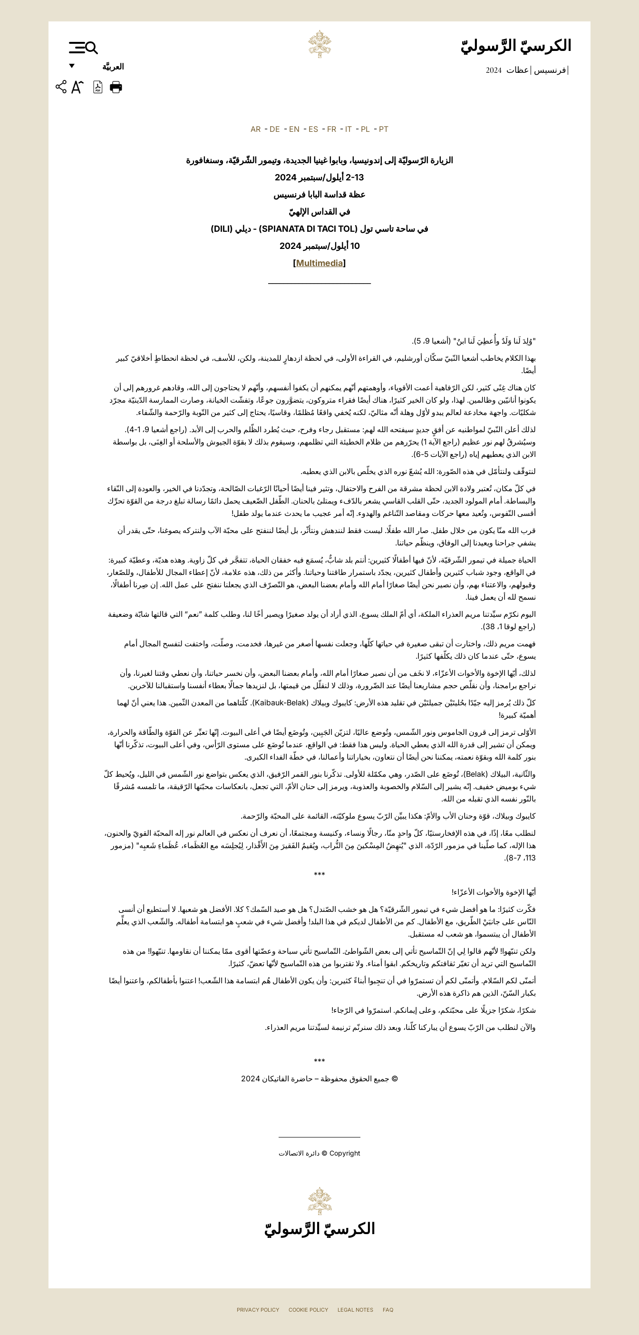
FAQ (388, 1309)
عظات (516, 70)
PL (365, 129)
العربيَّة (103, 70)
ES (313, 129)
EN (294, 129)
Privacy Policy (258, 1309)
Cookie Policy (308, 1309)
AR (256, 129)
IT (348, 129)
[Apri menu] (76, 48)
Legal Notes (355, 1309)
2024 (494, 70)
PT (383, 129)
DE (275, 129)
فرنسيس (549, 70)
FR (331, 129)
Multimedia (319, 263)
